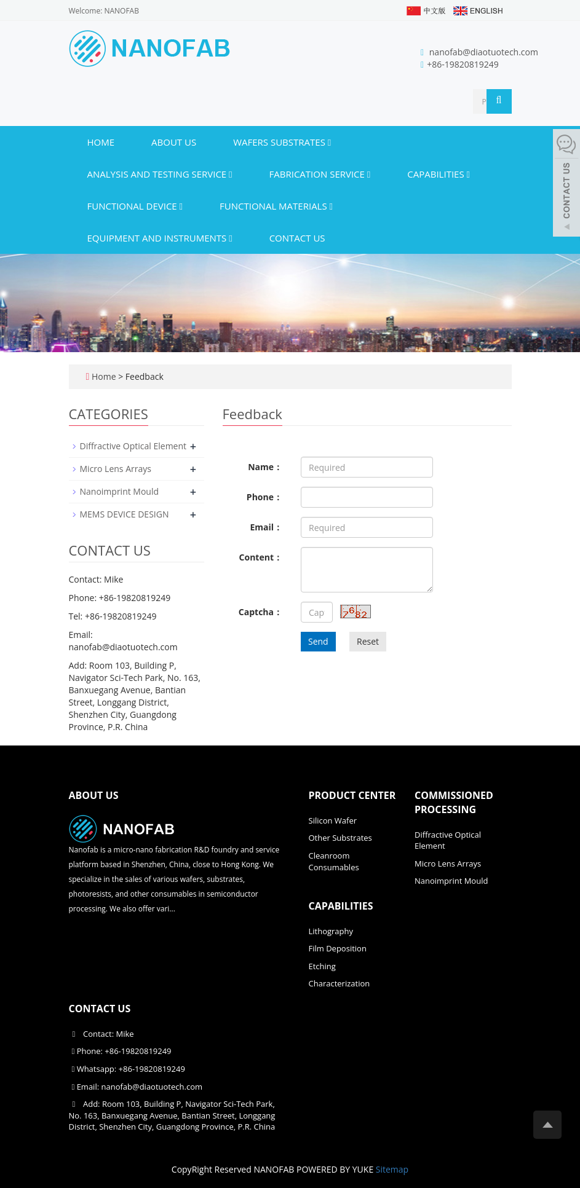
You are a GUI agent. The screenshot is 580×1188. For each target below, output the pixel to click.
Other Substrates (340, 837)
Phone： (264, 497)
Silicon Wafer (333, 820)
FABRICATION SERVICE (320, 174)
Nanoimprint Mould (119, 491)
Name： (265, 467)
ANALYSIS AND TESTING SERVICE (159, 174)
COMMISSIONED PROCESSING (454, 802)
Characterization (339, 983)
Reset (368, 641)
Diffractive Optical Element (133, 446)
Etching (322, 966)
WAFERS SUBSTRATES (282, 142)
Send (318, 641)
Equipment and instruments (159, 238)
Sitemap (392, 1169)
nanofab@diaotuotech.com (483, 52)
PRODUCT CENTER (352, 795)
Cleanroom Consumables (334, 861)
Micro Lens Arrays (115, 468)
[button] (329, 142)
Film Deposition (338, 948)
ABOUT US (173, 142)
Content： (260, 557)
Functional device (135, 206)
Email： (266, 527)
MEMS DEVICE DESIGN (124, 514)
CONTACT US (297, 238)
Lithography (331, 931)
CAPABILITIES (438, 174)
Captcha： (260, 612)
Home (101, 142)
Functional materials (276, 206)
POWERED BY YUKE (336, 1169)
